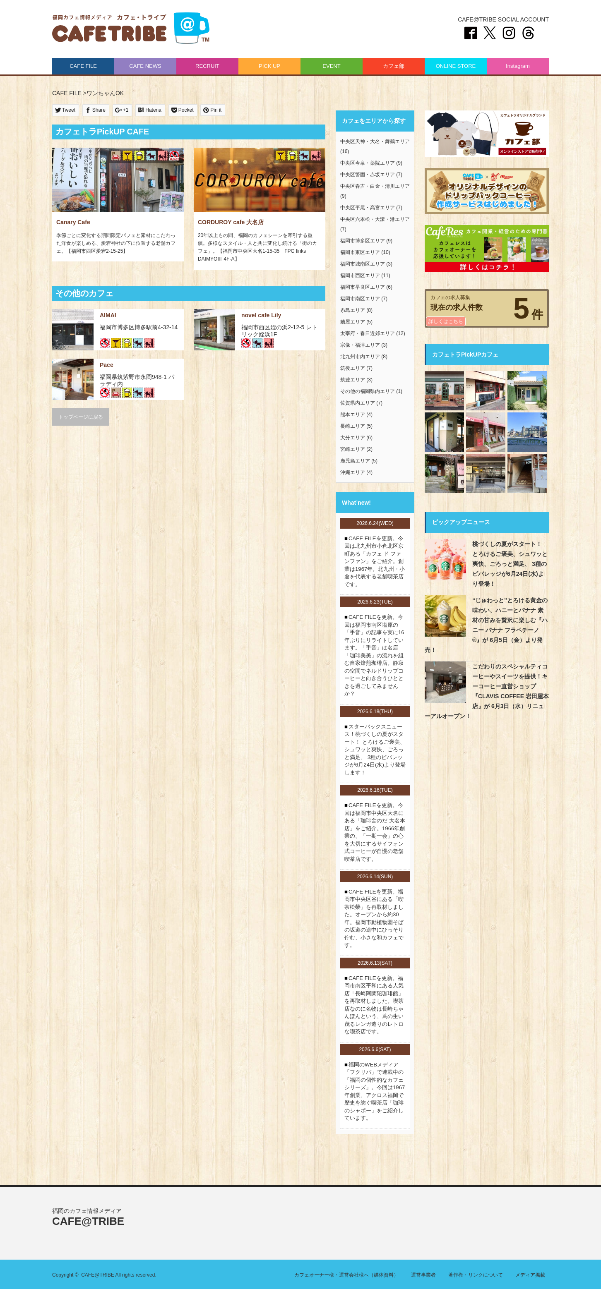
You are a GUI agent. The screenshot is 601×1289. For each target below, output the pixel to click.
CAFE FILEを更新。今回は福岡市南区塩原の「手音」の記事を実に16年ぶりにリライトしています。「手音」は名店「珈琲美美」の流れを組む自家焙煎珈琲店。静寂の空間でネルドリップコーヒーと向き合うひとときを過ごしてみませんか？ (374, 654)
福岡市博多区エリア (362, 239)
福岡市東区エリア (360, 251)
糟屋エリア (352, 320)
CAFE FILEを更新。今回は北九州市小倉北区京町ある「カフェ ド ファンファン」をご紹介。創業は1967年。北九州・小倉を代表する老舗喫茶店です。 (374, 560)
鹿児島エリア (355, 459)
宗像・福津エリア (360, 343)
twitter (495, 34)
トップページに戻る (80, 416)
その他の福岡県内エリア (367, 390)
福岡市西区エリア (360, 274)
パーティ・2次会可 (130, 154)
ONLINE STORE (456, 66)
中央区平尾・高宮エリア (367, 206)
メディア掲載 (534, 1273)
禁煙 (105, 342)
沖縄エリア (352, 471)
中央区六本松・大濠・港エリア (375, 217)
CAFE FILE (83, 66)
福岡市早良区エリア (362, 285)
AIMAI (108, 314)
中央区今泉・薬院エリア (367, 161)
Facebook (472, 34)
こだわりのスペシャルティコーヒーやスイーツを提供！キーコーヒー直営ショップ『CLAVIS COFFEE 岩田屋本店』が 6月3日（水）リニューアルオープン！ (487, 689)
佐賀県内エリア (357, 401)
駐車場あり (119, 154)
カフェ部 (393, 66)
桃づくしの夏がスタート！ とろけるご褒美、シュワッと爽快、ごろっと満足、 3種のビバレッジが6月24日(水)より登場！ (510, 562)
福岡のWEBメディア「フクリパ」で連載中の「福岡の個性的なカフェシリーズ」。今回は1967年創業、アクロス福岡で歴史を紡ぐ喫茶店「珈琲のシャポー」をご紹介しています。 (374, 1090)
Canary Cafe (73, 221)
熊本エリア (352, 413)
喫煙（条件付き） (175, 154)
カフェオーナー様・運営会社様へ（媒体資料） (349, 1273)
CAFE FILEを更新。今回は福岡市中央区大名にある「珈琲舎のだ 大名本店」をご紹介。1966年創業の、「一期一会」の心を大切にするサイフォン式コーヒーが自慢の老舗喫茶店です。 (374, 830)
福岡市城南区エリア (362, 262)
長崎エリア (352, 424)
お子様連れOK (163, 154)
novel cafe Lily (261, 314)
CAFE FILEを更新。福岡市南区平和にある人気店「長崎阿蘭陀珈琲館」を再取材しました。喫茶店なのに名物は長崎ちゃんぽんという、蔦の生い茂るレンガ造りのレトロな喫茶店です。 (374, 1003)
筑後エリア (352, 366)
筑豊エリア (352, 378)
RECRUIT (207, 66)
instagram (518, 34)
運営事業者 (426, 1273)
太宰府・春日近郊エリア (367, 332)
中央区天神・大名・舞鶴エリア (375, 140)
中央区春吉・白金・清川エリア (375, 184)
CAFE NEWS (145, 66)
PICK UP (269, 66)
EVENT (331, 66)
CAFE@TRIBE (130, 29)
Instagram (518, 66)
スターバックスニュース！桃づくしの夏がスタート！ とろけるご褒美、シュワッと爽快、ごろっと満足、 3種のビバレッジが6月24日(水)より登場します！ (375, 748)
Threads (540, 34)
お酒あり (141, 154)
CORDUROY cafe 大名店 (231, 221)
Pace (106, 363)
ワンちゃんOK (152, 154)
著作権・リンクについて (479, 1273)
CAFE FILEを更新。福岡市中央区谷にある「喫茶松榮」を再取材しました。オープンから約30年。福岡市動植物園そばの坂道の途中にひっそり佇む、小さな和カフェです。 (374, 917)
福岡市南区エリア (360, 297)
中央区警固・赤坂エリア (367, 173)
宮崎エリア (352, 447)
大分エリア (352, 436)
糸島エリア (352, 308)
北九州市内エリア (360, 355)
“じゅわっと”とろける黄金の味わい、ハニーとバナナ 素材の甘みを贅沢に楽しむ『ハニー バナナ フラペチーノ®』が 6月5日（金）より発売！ (486, 623)
